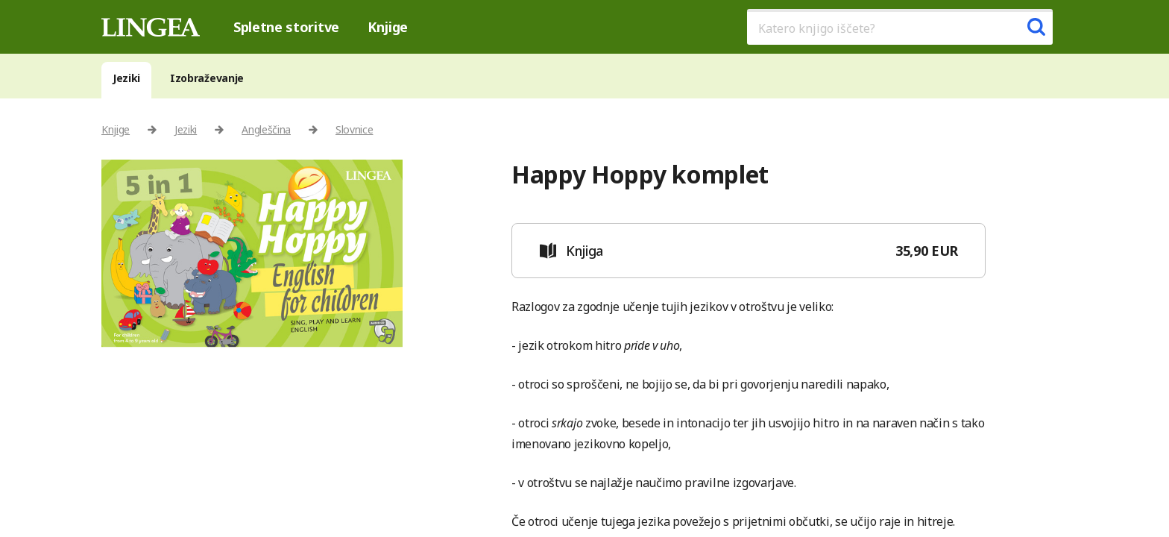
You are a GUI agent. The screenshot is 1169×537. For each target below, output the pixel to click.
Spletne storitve (286, 27)
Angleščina (266, 129)
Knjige (388, 27)
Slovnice (354, 129)
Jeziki (126, 78)
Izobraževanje (207, 78)
